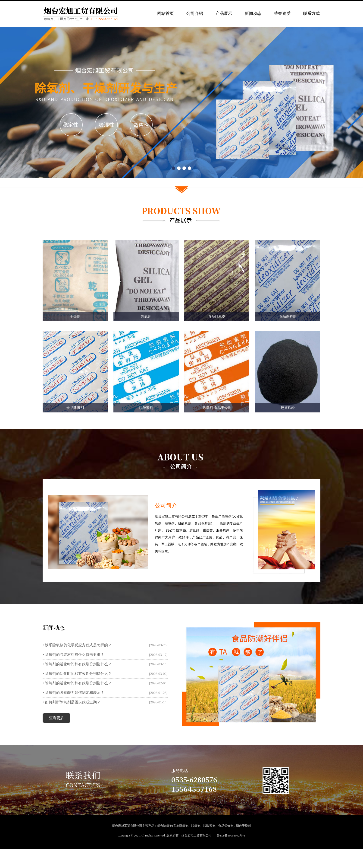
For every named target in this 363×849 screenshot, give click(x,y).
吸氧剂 (183, 825)
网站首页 (165, 13)
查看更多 (56, 718)
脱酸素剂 (209, 825)
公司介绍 (194, 13)
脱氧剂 (195, 825)
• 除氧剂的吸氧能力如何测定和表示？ (73, 693)
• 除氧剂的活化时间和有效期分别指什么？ (77, 664)
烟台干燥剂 (243, 825)
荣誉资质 (282, 13)
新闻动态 (253, 13)
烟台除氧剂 (164, 825)
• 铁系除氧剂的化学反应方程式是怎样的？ (77, 645)
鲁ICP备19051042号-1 (231, 835)
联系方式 (311, 13)
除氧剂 (227, 516)
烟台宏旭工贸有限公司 (171, 516)
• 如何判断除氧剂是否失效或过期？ (71, 702)
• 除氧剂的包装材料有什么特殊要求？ (73, 655)
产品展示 (224, 13)
